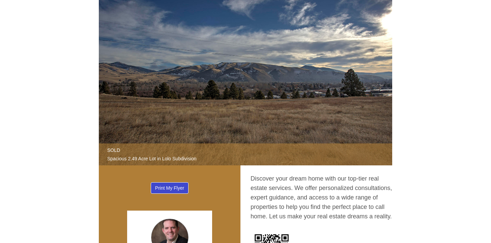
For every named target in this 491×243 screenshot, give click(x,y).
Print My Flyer (169, 188)
